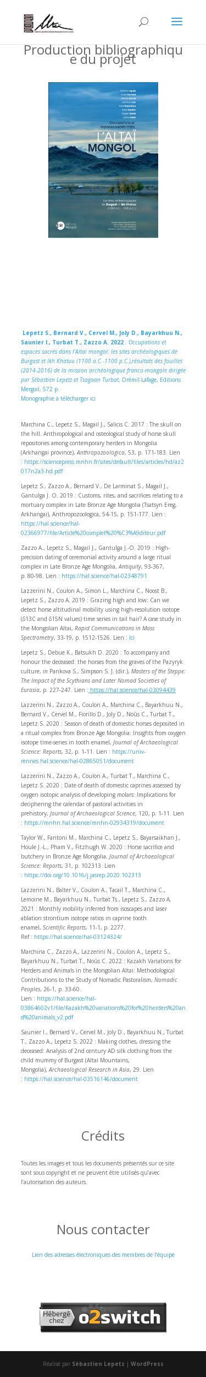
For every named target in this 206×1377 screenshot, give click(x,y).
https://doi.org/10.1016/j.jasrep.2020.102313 (82, 875)
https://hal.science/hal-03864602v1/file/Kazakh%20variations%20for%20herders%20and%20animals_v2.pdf (103, 1008)
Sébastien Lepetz (98, 1364)
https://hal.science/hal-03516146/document (81, 1079)
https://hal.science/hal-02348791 (104, 576)
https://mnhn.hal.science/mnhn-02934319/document (94, 823)
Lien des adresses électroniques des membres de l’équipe (103, 1255)
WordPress (147, 1364)
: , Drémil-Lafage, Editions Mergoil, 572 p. (103, 361)
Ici (132, 637)
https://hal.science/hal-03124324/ (78, 937)
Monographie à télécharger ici (58, 398)
